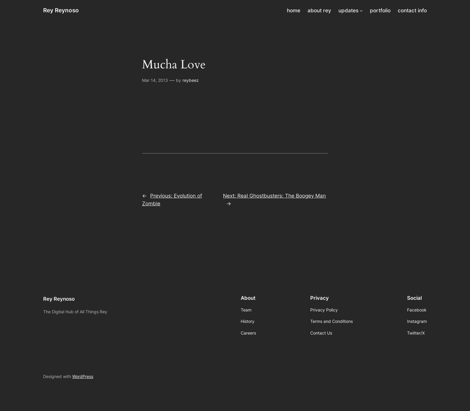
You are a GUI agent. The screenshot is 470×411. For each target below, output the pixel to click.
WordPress (82, 376)
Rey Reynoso (61, 10)
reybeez (191, 80)
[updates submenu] (361, 10)
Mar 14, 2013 (155, 80)
